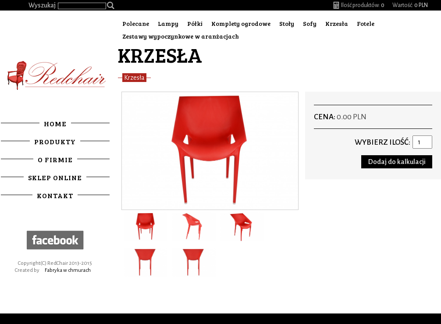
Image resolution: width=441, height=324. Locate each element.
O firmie (55, 159)
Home (55, 123)
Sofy (310, 23)
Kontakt (55, 195)
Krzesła (336, 23)
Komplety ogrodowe (240, 23)
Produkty (55, 141)
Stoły (286, 23)
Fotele (365, 23)
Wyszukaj (42, 5)
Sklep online (55, 177)
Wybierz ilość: (382, 142)
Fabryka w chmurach (68, 270)
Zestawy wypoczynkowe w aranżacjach (180, 36)
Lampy (168, 23)
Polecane (135, 23)
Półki (195, 23)
